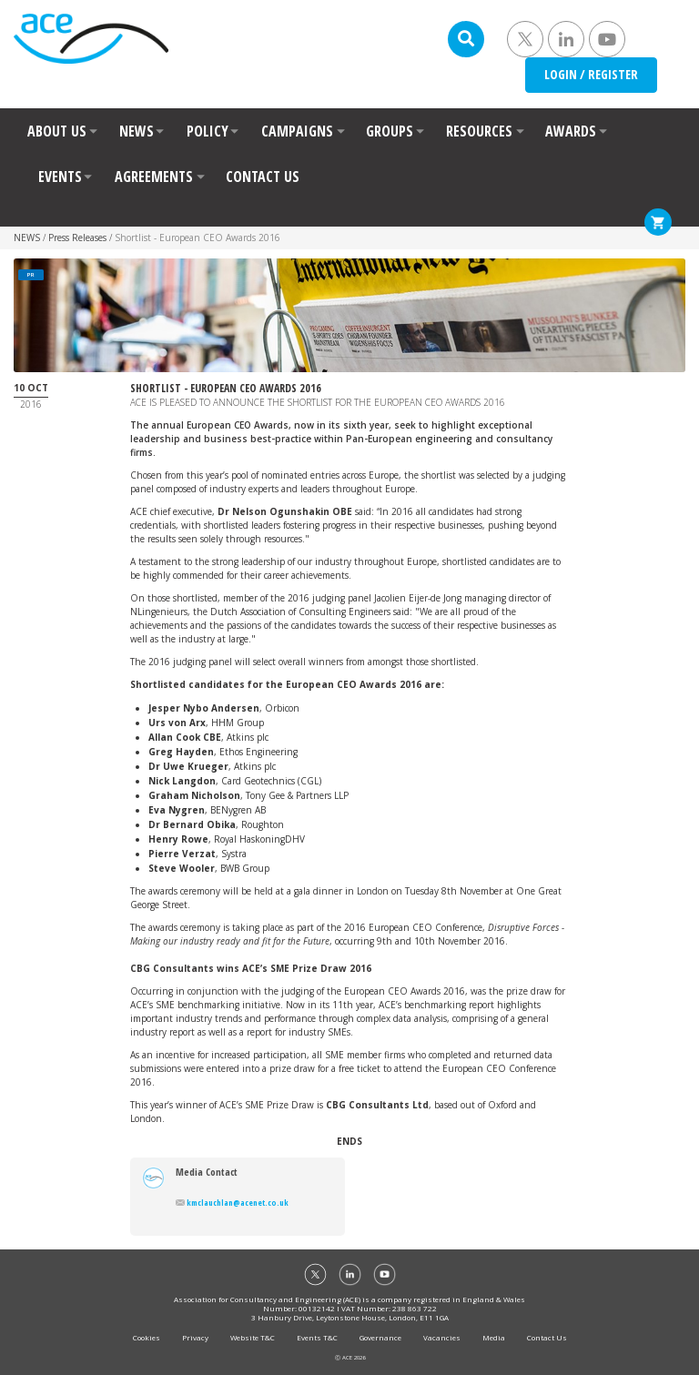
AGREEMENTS (154, 177)
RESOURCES (479, 131)
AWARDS (570, 131)
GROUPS (389, 131)
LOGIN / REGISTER (591, 74)
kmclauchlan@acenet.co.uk (232, 1202)
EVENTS (60, 177)
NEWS (136, 131)
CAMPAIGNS (297, 131)
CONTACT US (262, 177)
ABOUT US (56, 131)
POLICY (207, 131)
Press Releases (77, 237)
